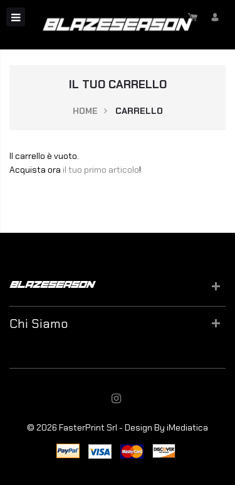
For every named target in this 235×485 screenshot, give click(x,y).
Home (85, 110)
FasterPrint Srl (88, 427)
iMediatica (187, 427)
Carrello (192, 17)
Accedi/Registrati (214, 17)
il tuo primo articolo (101, 169)
